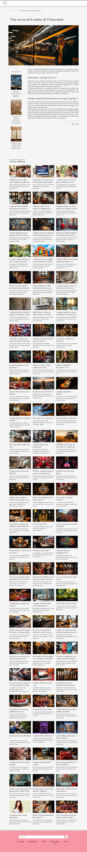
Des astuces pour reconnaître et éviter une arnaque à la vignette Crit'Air (20, 685)
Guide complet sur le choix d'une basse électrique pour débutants (42, 288)
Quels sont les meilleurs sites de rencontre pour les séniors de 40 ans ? (43, 579)
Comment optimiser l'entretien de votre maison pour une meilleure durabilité (19, 261)
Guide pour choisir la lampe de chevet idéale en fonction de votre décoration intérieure (66, 235)
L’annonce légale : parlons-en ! (66, 418)
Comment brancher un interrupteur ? (40, 445)
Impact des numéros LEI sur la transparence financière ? (16, 93)
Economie (21, 841)
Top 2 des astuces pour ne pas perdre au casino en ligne (66, 816)
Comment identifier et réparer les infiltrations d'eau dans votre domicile (66, 314)
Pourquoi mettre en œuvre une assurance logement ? (43, 790)
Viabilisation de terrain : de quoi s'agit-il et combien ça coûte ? (65, 446)
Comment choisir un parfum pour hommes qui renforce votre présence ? (18, 208)
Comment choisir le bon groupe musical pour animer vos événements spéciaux (67, 261)
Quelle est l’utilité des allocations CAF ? (63, 366)
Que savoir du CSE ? (40, 524)
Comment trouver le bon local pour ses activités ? (43, 340)
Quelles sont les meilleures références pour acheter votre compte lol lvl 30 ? (19, 499)
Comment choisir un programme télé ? (63, 551)
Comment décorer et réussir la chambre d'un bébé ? (66, 710)
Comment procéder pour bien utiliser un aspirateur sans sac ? (66, 631)
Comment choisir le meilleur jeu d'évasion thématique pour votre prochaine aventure (43, 235)
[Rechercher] (41, 836)
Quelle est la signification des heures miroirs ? (43, 498)
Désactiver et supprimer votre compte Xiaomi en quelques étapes (66, 658)
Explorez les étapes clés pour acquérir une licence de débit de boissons (16, 145)
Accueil (10, 11)
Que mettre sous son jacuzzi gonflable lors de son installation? (18, 711)
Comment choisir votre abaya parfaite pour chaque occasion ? (67, 207)
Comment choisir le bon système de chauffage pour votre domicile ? (41, 208)
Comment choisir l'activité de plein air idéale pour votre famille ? (66, 182)
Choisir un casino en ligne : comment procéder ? (42, 366)
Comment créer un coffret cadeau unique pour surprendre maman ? (19, 182)
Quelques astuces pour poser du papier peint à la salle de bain (20, 790)
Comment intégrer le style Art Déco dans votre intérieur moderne (66, 288)
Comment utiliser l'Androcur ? (43, 736)
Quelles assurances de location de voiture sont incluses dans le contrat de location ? (19, 632)
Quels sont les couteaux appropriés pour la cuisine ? (65, 684)
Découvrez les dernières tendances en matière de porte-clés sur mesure (16, 119)
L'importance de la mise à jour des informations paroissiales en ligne (43, 182)
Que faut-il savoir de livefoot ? (43, 392)
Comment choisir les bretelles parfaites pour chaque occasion (19, 313)
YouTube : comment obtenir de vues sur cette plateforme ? (43, 472)
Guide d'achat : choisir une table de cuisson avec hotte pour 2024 (42, 314)
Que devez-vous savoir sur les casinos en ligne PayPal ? (19, 657)
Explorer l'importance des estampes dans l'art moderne (18, 234)
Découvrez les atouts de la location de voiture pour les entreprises (42, 632)
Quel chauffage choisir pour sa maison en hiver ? (66, 737)
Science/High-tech (55, 842)
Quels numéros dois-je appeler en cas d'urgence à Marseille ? (43, 657)
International (32, 841)
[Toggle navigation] (5, 2)
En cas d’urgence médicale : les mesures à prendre (66, 763)
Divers (15, 11)
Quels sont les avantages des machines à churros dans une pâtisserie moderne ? (19, 526)
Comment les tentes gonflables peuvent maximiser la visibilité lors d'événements (43, 261)
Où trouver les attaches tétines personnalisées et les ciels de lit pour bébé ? (19, 579)
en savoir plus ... (64, 86)
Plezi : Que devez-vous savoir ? (43, 418)
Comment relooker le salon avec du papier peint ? (42, 604)
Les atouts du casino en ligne (42, 709)
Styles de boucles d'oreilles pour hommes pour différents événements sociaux (19, 288)
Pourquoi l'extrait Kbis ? (41, 550)
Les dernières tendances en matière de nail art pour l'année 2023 (19, 341)
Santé (43, 841)
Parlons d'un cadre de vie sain (66, 603)
